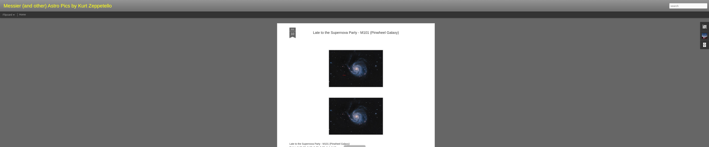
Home (22, 14)
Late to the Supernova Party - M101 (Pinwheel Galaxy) (356, 33)
